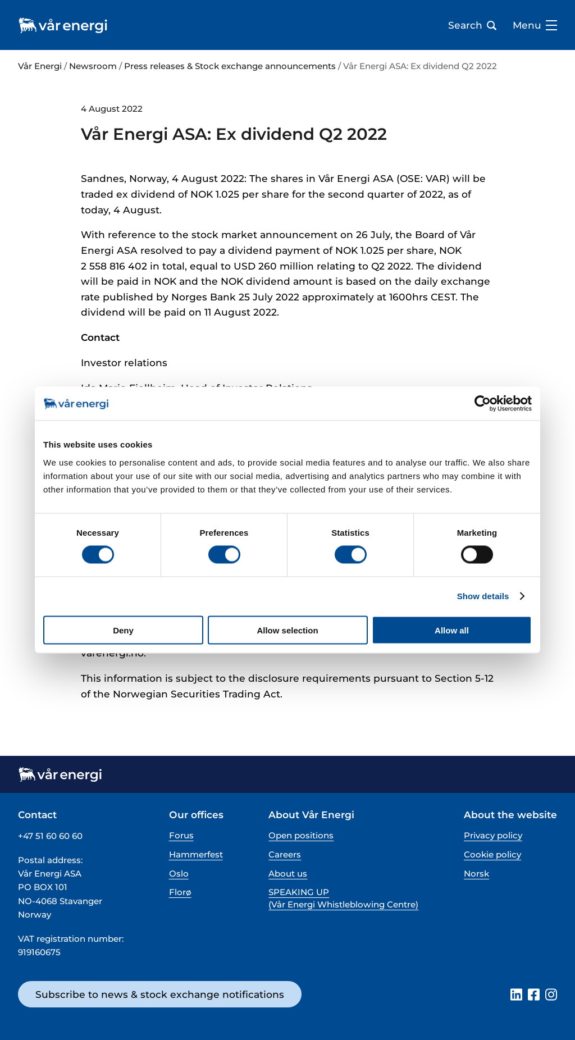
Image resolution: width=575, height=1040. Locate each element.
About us (287, 873)
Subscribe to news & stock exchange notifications (159, 994)
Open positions (301, 835)
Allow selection (287, 630)
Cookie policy (492, 854)
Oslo (179, 873)
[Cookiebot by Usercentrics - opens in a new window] (482, 403)
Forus (181, 835)
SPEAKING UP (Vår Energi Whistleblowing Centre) (343, 898)
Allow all (452, 630)
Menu (535, 25)
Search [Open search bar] (472, 25)
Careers (284, 854)
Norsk (476, 873)
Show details (483, 596)
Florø (180, 892)
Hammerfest (196, 854)
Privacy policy (493, 835)
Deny (123, 630)
